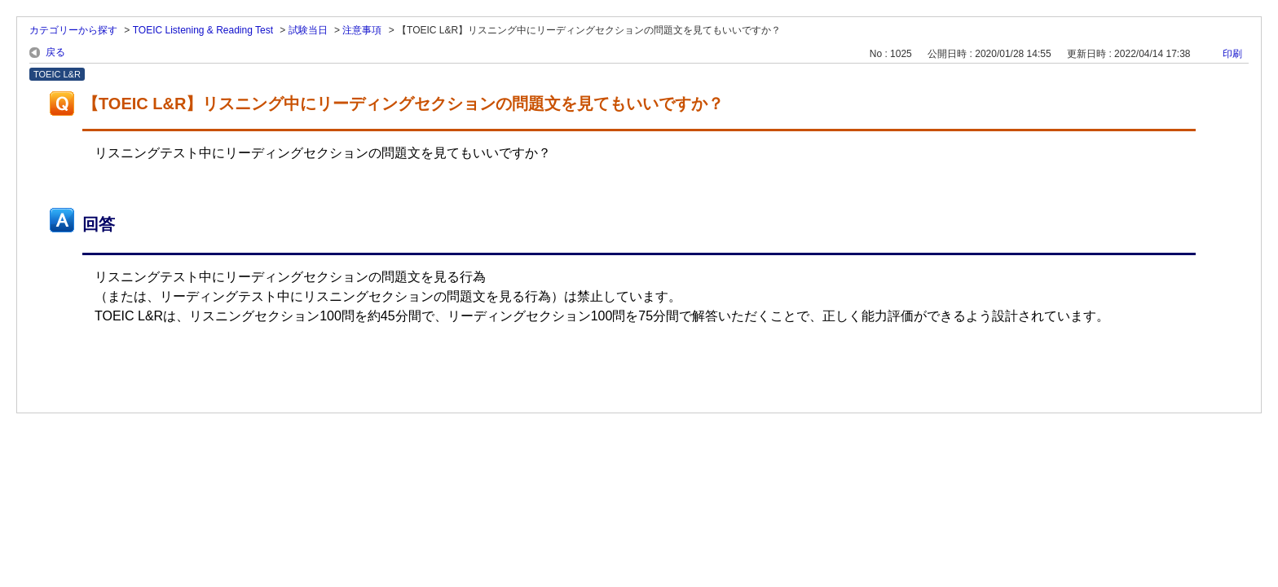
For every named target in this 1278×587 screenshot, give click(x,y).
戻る (55, 52)
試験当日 (308, 30)
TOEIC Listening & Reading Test (203, 30)
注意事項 (361, 30)
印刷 (1232, 54)
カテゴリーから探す (73, 30)
